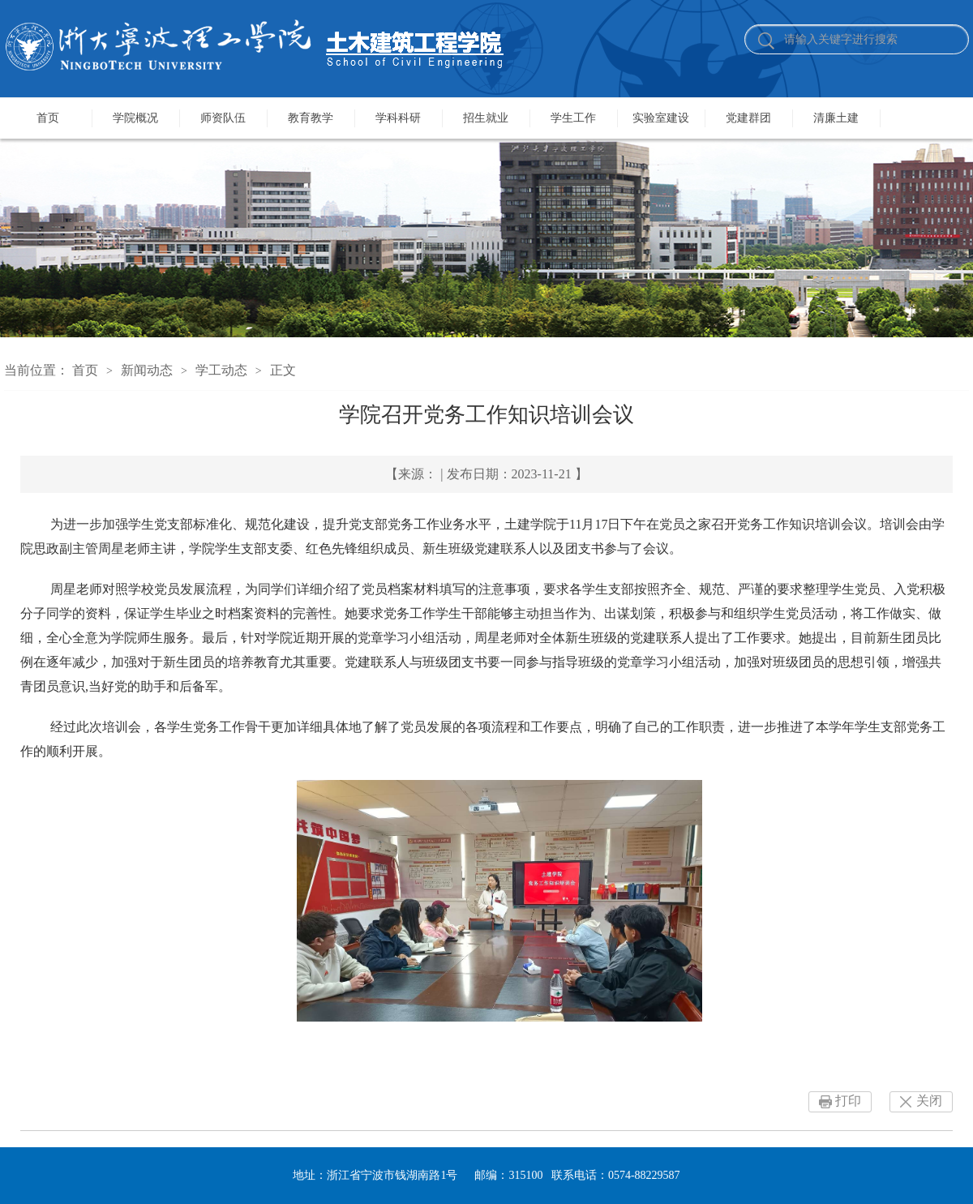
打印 (848, 1101)
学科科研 (398, 118)
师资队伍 (223, 118)
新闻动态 (147, 370)
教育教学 (310, 118)
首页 (47, 118)
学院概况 (135, 118)
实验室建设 (660, 118)
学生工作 (573, 118)
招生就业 (485, 118)
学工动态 (221, 370)
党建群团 (748, 118)
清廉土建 (836, 118)
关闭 (929, 1101)
